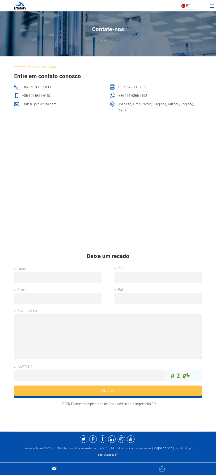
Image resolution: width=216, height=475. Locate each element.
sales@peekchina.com (39, 104)
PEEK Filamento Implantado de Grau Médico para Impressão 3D (109, 404)
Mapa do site (162, 448)
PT (187, 6)
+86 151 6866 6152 (132, 96)
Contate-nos (112, 40)
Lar (97, 40)
